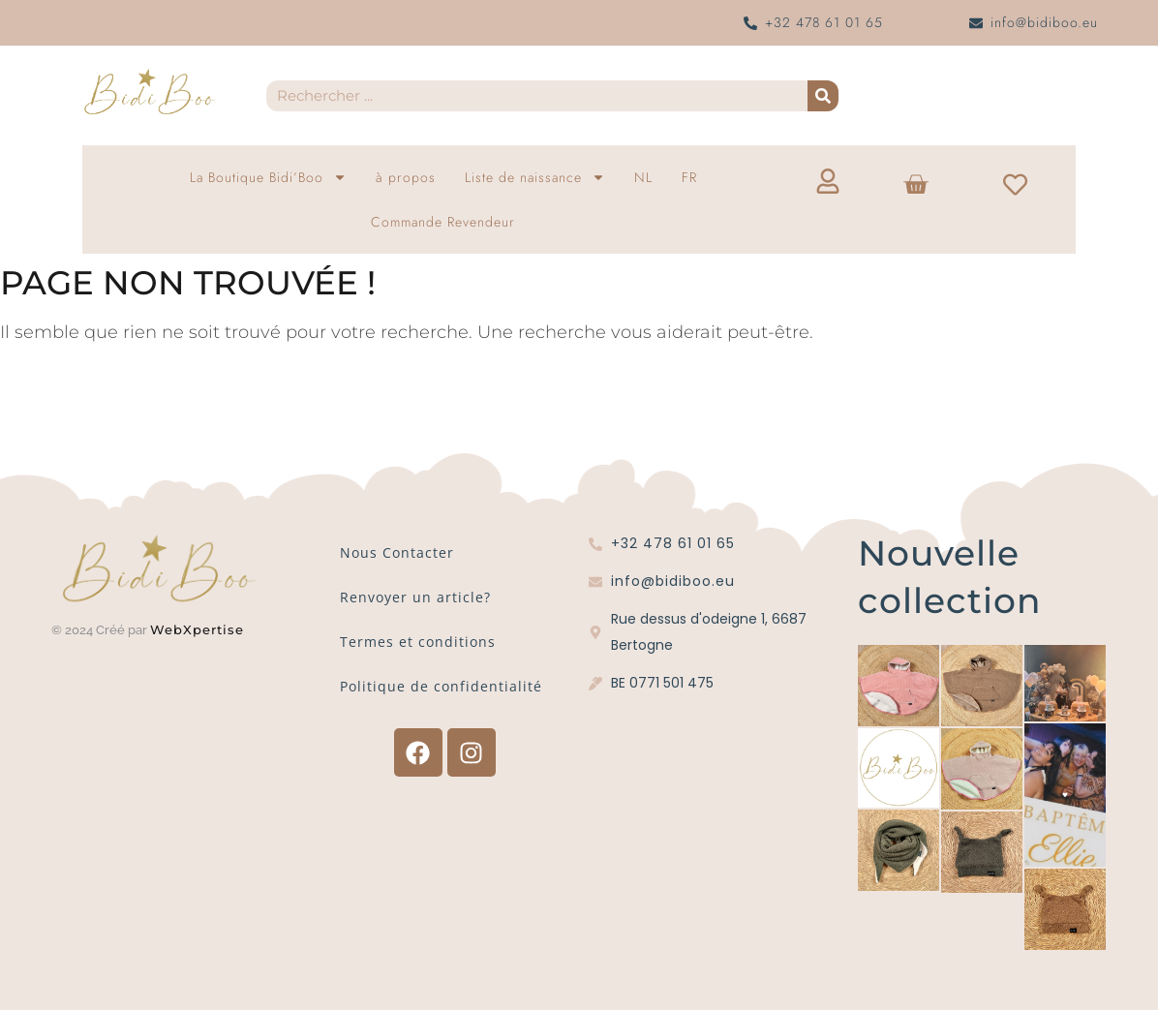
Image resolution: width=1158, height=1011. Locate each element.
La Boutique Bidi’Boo (268, 177)
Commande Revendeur (443, 221)
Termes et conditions (418, 641)
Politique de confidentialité (441, 686)
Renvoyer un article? (415, 597)
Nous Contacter (397, 552)
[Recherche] (823, 95)
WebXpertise (199, 629)
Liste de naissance (535, 177)
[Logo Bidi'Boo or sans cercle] (149, 92)
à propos (406, 177)
